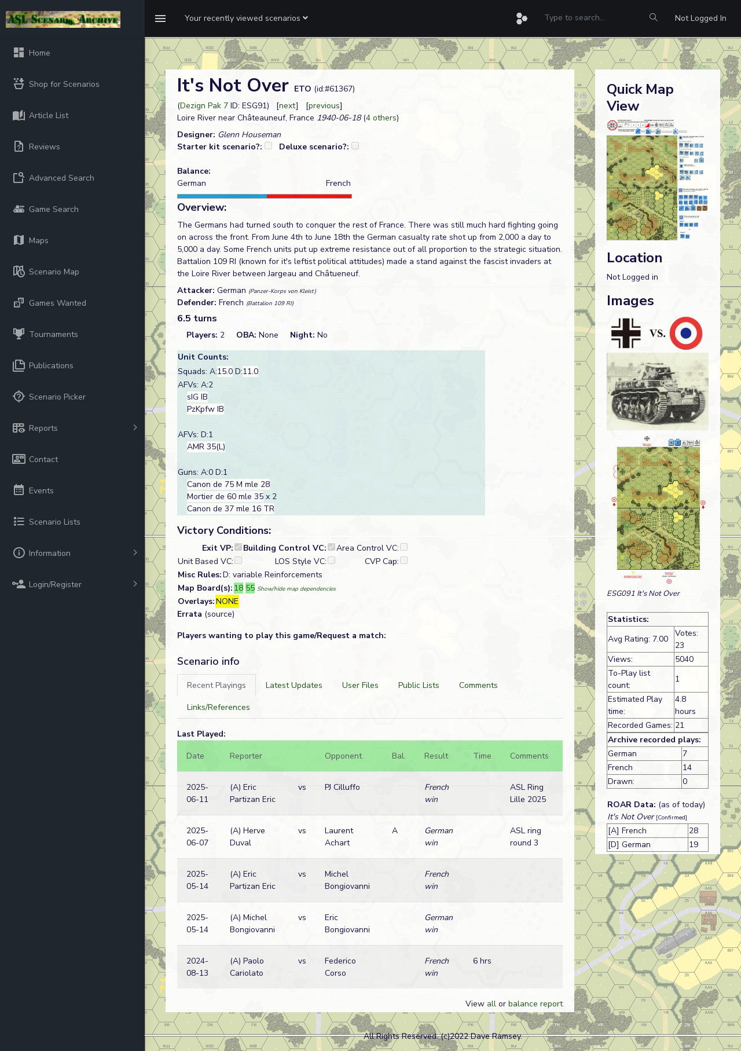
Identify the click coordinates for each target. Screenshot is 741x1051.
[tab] (216, 685)
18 (238, 588)
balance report (535, 1003)
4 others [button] (381, 117)
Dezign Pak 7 (204, 105)
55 (250, 588)
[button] (246, 18)
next (287, 105)
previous (324, 105)
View (476, 1003)
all (491, 1003)
